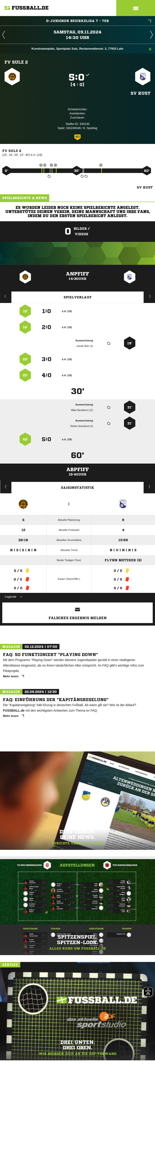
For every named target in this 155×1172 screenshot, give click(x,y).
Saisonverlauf (149, 486)
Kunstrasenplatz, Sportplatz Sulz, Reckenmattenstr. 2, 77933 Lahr (91, 49)
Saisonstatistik (77, 487)
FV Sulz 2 (16, 62)
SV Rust (140, 93)
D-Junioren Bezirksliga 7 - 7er (98, 21)
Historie (5, 486)
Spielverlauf (78, 297)
